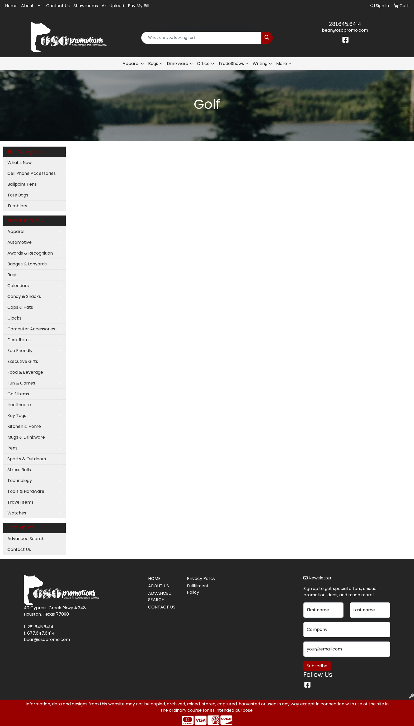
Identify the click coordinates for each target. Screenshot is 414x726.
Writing (260, 63)
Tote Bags (17, 195)
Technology (19, 480)
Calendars (18, 286)
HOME (154, 578)
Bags (153, 63)
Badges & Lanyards (27, 264)
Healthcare (19, 405)
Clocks (14, 318)
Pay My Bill (138, 6)
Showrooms (85, 6)
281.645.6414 (345, 24)
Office (203, 63)
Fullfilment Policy (198, 589)
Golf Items (18, 394)
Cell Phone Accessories (31, 173)
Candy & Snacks (24, 296)
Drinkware (177, 63)
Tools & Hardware (25, 491)
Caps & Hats (20, 307)
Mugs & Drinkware (26, 437)
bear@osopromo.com (345, 30)
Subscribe (317, 666)
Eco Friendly (19, 351)
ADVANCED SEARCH (160, 596)
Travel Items (20, 502)
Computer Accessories (31, 329)
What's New (19, 163)
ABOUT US (158, 586)
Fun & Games (21, 383)
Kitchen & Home (24, 426)
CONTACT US (161, 607)
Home (11, 6)
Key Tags (16, 416)
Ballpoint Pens (22, 184)
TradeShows (231, 63)
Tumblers (17, 206)
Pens (12, 448)
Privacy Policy (201, 578)
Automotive (19, 242)
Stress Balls (19, 470)
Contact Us (58, 6)
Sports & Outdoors (26, 459)
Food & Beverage (25, 372)
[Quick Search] (201, 38)
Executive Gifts (22, 361)
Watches (16, 513)
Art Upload (113, 6)
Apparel (131, 63)
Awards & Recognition (30, 253)
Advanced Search (25, 539)
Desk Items (19, 340)
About (27, 6)
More (281, 63)
